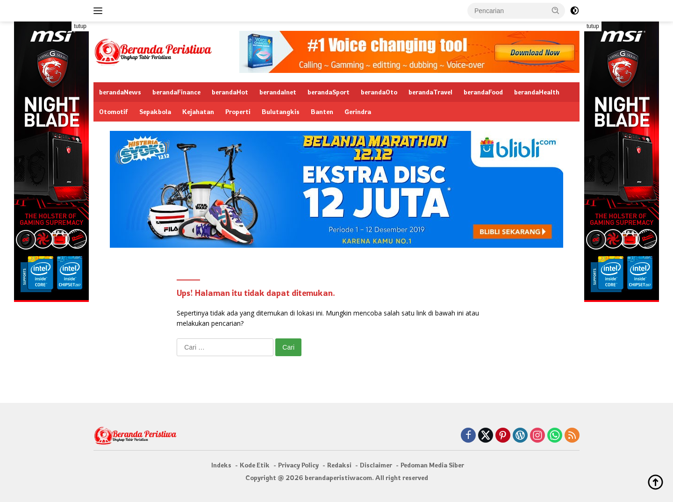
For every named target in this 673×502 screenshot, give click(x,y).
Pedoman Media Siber (432, 465)
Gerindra (357, 111)
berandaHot (230, 92)
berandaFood (483, 92)
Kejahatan (198, 111)
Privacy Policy (298, 465)
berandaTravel (430, 92)
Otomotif (113, 111)
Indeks (221, 465)
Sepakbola (155, 111)
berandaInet (277, 92)
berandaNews (120, 92)
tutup (80, 26)
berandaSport (329, 92)
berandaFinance (176, 92)
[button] (555, 10)
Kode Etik (255, 465)
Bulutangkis (281, 111)
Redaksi (339, 465)
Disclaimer (376, 465)
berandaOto (379, 92)
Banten (322, 111)
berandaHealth (536, 92)
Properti (238, 111)
